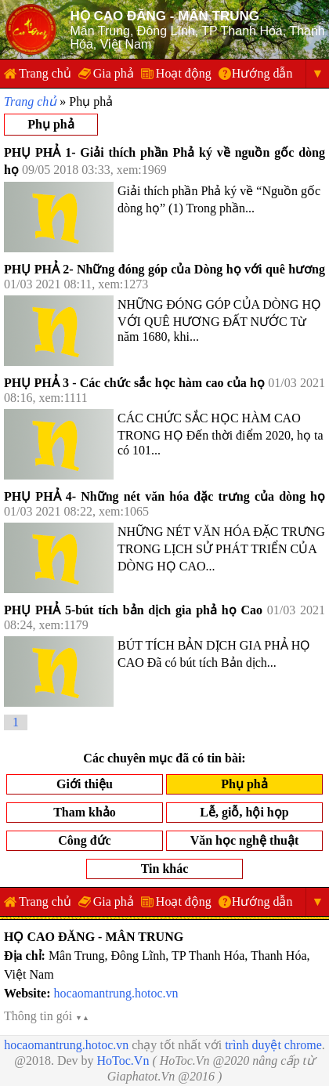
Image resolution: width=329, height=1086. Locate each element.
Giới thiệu (84, 784)
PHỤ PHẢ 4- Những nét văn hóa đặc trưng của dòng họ (164, 496)
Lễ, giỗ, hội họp (244, 812)
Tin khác (165, 868)
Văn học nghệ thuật (244, 840)
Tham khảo (84, 812)
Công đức (84, 840)
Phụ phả (50, 124)
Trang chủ (45, 73)
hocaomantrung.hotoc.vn (116, 993)
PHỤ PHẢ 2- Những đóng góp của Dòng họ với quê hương (164, 269)
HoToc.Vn (123, 1060)
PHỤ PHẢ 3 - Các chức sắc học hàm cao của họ (134, 382)
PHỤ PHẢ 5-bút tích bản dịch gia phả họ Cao (133, 610)
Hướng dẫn (262, 73)
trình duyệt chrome (273, 1045)
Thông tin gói (46, 1016)
